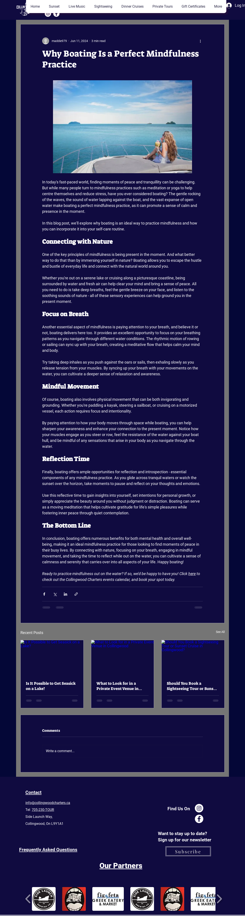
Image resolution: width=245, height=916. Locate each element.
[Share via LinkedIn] (65, 594)
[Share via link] (76, 594)
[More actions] (200, 41)
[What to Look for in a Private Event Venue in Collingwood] (122, 657)
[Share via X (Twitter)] (55, 594)
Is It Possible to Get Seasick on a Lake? (51, 686)
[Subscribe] (188, 851)
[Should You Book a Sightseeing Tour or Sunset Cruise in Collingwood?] (193, 657)
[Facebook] (56, 13)
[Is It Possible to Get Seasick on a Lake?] (52, 657)
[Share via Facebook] (44, 594)
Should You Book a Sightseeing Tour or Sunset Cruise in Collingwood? (192, 686)
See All (220, 632)
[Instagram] (48, 13)
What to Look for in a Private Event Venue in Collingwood (117, 686)
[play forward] (219, 899)
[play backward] (28, 899)
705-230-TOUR (43, 810)
